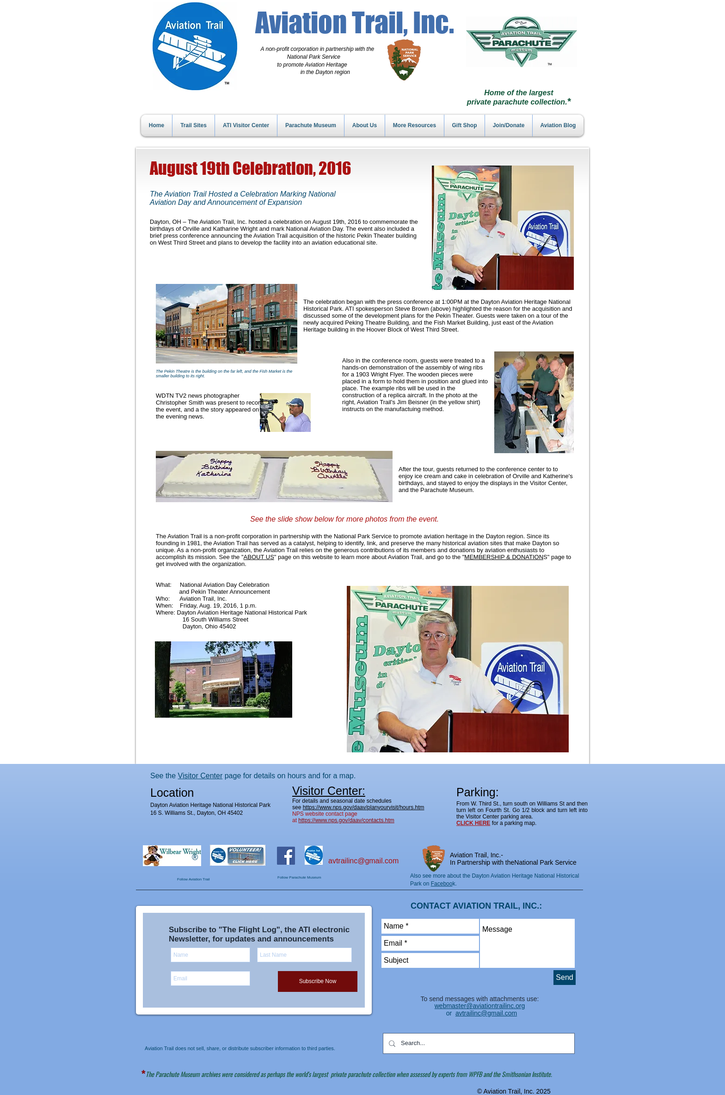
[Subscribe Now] (317, 981)
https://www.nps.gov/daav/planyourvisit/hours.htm (363, 807)
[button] (458, 669)
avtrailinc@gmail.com (363, 861)
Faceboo (442, 883)
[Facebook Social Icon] (286, 856)
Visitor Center (200, 776)
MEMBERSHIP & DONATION (503, 557)
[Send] (564, 977)
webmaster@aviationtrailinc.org (480, 1005)
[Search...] (478, 1043)
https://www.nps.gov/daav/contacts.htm (346, 820)
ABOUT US (259, 557)
